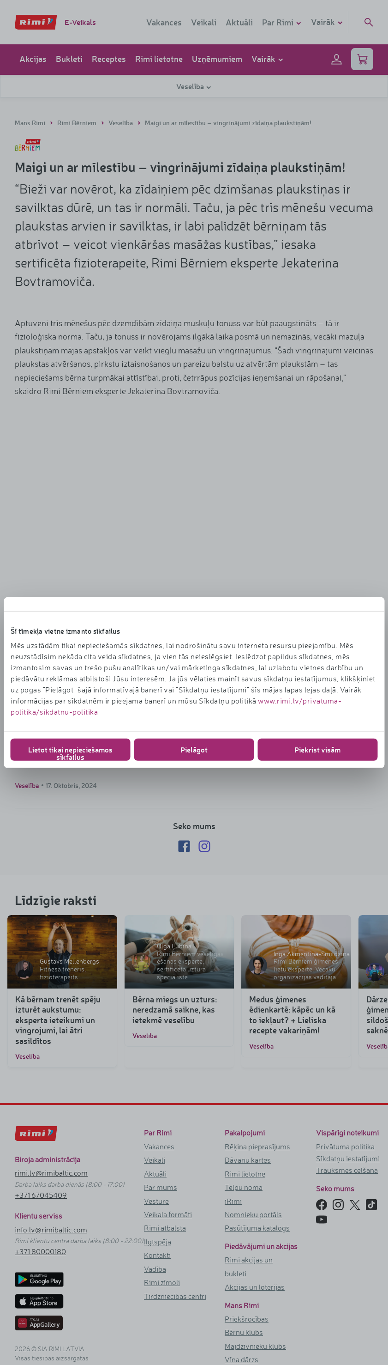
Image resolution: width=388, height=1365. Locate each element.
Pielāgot (194, 749)
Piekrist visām (317, 749)
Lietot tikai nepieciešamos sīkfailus (70, 753)
